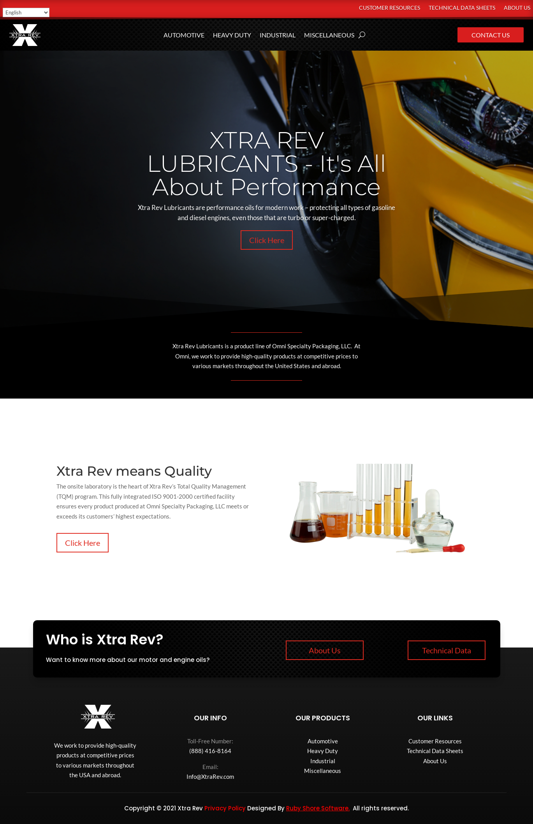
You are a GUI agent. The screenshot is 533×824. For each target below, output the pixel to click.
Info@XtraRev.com (210, 776)
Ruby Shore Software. (318, 808)
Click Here (266, 240)
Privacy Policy (225, 808)
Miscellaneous (329, 35)
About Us (517, 8)
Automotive (184, 35)
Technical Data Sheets (462, 8)
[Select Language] (26, 12)
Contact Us (490, 35)
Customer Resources (389, 8)
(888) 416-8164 (210, 750)
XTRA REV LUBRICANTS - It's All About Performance (266, 163)
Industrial (278, 35)
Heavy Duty (232, 35)
